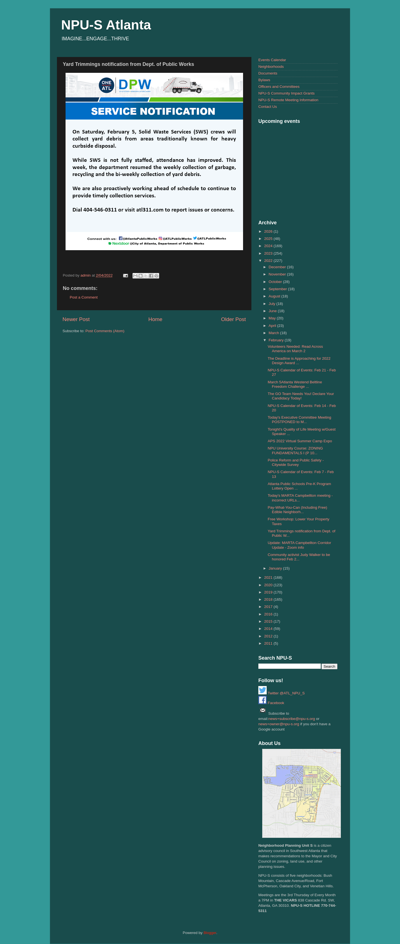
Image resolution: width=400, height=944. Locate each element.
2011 (269, 643)
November (278, 274)
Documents (267, 73)
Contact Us (267, 107)
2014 (269, 629)
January (276, 568)
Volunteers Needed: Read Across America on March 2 (295, 348)
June (273, 311)
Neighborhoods (271, 66)
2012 (269, 636)
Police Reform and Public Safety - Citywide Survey (296, 462)
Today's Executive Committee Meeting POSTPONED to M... (299, 419)
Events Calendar (272, 60)
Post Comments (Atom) (105, 331)
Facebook (271, 703)
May (273, 318)
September (278, 289)
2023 (269, 253)
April (273, 326)
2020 (269, 585)
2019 (269, 592)
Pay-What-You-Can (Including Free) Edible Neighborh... (297, 509)
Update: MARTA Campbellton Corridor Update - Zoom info (299, 545)
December (278, 267)
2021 (269, 577)
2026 (269, 231)
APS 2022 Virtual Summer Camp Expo (300, 441)
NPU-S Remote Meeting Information (288, 100)
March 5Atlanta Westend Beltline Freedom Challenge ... (295, 384)
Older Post (233, 319)
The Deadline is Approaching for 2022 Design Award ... (299, 360)
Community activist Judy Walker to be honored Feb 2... (299, 557)
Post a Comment (84, 297)
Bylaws (264, 80)
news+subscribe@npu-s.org (291, 719)
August (275, 296)
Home (155, 319)
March (274, 333)
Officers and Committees (278, 87)
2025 (269, 239)
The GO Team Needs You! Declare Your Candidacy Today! (301, 396)
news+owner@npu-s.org (278, 724)
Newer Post (76, 319)
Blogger (210, 933)
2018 (269, 599)
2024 (269, 246)
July (272, 304)
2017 (269, 607)
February (277, 340)
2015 (269, 621)
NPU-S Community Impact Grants (286, 93)
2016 (269, 614)
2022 (269, 261)
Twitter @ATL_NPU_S (281, 693)
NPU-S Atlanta (106, 25)
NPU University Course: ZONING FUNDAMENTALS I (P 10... (295, 450)
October (276, 282)
